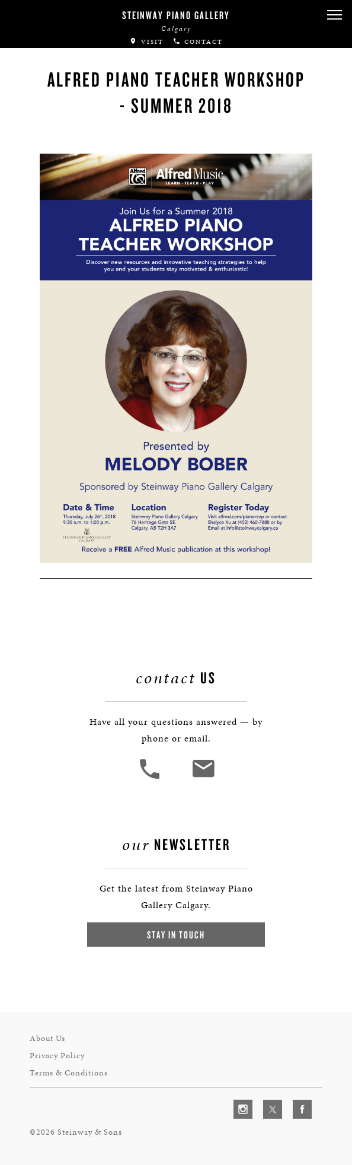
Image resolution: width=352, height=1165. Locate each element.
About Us (47, 1038)
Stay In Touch (176, 934)
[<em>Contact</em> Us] (203, 777)
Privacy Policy (57, 1055)
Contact (197, 41)
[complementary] (266, 1100)
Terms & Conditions (69, 1072)
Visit (146, 41)
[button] (334, 15)
